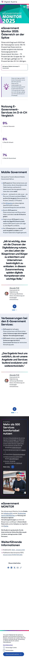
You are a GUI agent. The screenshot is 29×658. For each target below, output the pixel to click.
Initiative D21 (8, 513)
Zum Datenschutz (8, 645)
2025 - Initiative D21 (18, 550)
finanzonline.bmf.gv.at (19, 454)
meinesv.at (19, 463)
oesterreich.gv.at (16, 447)
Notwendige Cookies (11, 647)
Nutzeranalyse (9, 650)
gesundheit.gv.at (14, 458)
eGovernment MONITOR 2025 (12, 555)
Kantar (6, 526)
